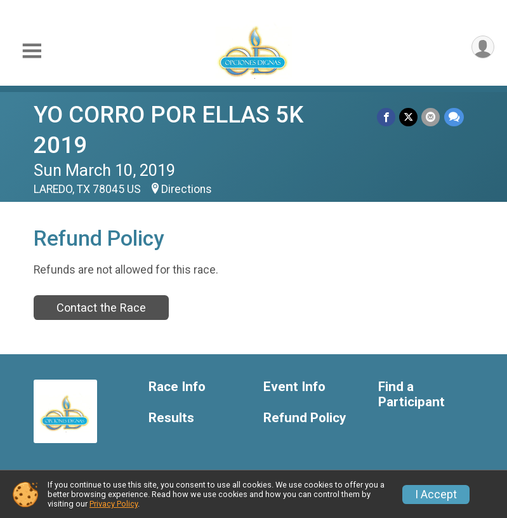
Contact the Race (101, 307)
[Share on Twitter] (409, 117)
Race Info (177, 387)
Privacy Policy (113, 503)
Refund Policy (304, 418)
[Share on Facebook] (387, 117)
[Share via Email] (431, 117)
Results (171, 418)
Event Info (294, 387)
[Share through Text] (454, 117)
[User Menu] (482, 47)
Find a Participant (411, 394)
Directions (186, 189)
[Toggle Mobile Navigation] (31, 51)
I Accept (436, 494)
